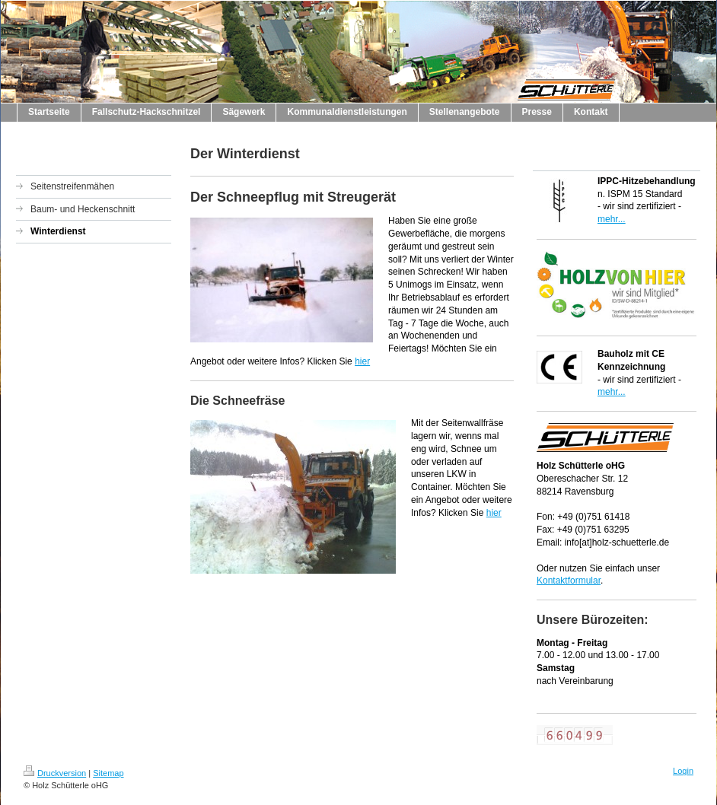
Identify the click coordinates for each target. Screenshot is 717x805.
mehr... (612, 219)
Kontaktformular (569, 580)
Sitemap (108, 773)
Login (683, 770)
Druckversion (55, 773)
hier (362, 361)
